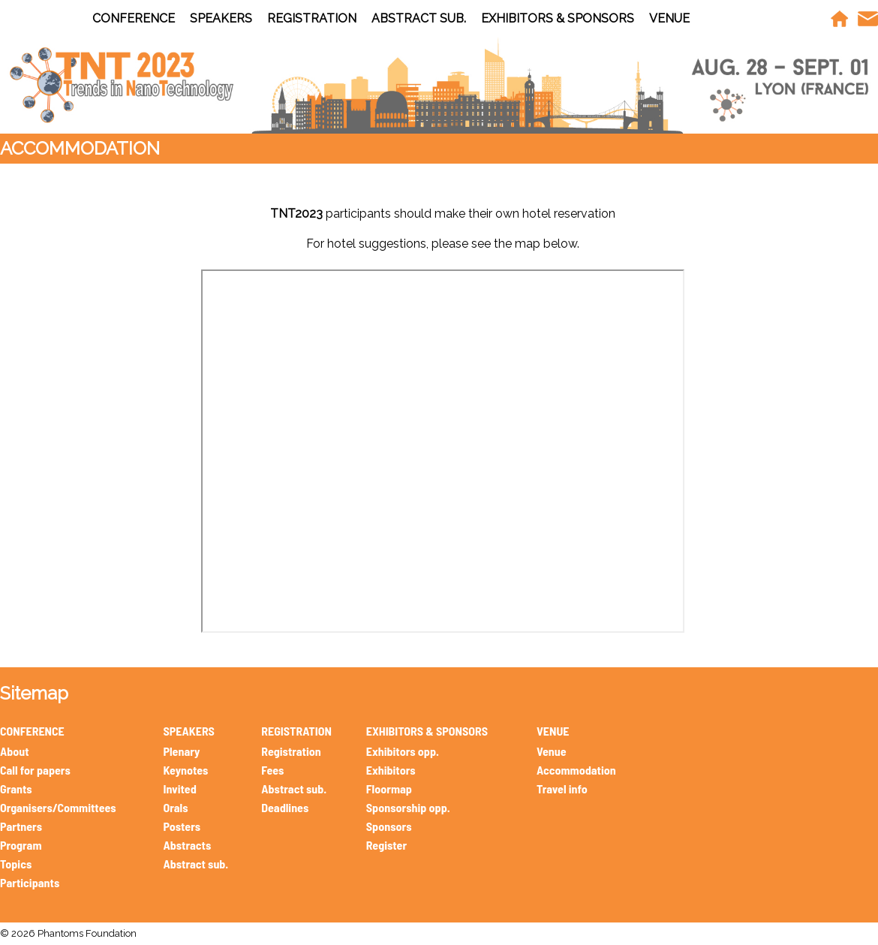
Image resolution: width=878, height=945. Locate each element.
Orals (175, 807)
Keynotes (185, 770)
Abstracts (187, 845)
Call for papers (35, 770)
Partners (21, 826)
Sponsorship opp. (408, 807)
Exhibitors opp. (402, 751)
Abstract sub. (195, 863)
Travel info (562, 788)
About (14, 751)
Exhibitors (391, 770)
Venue (552, 751)
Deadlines (284, 807)
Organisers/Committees (58, 807)
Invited (179, 788)
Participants (29, 882)
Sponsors (389, 826)
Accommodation (576, 770)
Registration (290, 751)
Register (386, 845)
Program (20, 845)
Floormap (389, 788)
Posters (181, 826)
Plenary (181, 751)
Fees (272, 770)
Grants (16, 788)
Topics (16, 863)
